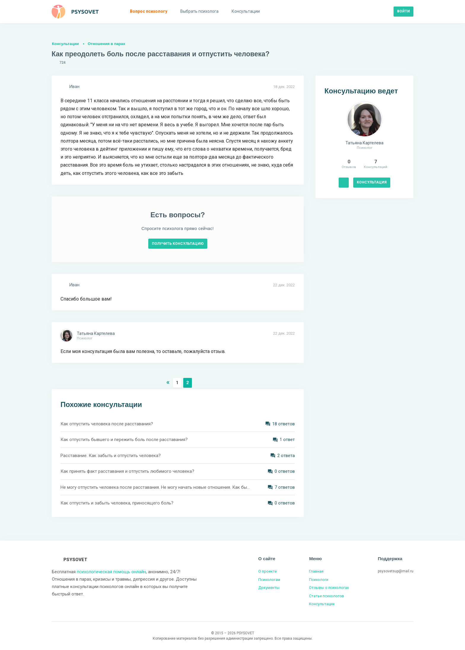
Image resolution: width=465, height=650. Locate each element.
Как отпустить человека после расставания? (106, 424)
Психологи (318, 579)
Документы (268, 587)
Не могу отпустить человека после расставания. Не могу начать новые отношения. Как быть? (155, 487)
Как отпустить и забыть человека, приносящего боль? (116, 503)
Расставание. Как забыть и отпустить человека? (110, 455)
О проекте (267, 571)
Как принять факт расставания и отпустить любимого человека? (127, 471)
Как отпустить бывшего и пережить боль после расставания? (124, 439)
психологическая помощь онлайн (111, 571)
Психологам (269, 579)
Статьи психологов (326, 596)
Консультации (65, 43)
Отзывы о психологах (329, 587)
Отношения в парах (106, 43)
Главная (316, 571)
